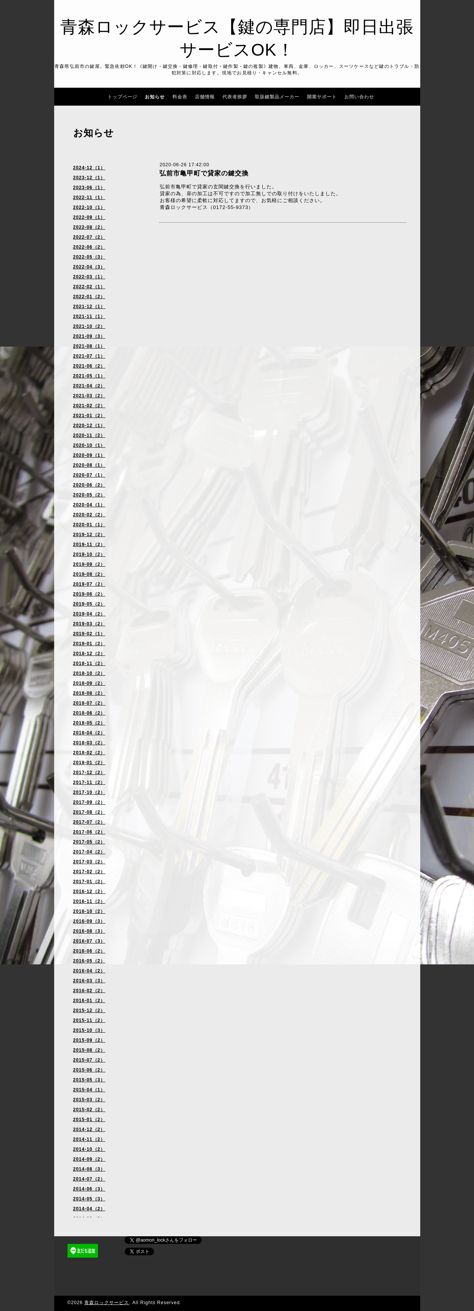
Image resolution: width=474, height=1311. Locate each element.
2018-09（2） (89, 683)
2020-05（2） (89, 495)
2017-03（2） (89, 861)
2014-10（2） (89, 1149)
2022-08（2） (89, 227)
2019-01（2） (89, 643)
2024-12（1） (89, 167)
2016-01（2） (89, 1000)
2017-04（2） (89, 852)
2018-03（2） (89, 742)
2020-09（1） (89, 455)
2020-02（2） (89, 514)
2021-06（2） (89, 366)
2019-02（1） (89, 633)
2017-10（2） (89, 792)
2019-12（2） (89, 534)
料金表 (179, 97)
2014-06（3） (89, 1189)
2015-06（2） (89, 1070)
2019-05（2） (89, 604)
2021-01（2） (89, 415)
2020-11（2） (89, 435)
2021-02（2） (89, 405)
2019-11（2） (89, 544)
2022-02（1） (89, 286)
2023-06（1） (89, 187)
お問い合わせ (359, 97)
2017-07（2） (89, 822)
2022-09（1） (89, 217)
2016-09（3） (89, 921)
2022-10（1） (89, 207)
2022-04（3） (89, 267)
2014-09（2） (89, 1159)
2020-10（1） (89, 445)
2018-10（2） (89, 673)
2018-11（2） (89, 663)
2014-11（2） (89, 1139)
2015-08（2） (89, 1050)
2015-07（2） (89, 1060)
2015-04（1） (89, 1089)
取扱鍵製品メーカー (277, 97)
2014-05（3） (89, 1199)
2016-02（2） (89, 990)
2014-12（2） (89, 1129)
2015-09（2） (89, 1040)
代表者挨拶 (234, 97)
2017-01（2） (89, 881)
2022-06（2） (89, 247)
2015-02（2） (89, 1109)
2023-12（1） (89, 177)
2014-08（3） (89, 1169)
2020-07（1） (89, 475)
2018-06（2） (89, 713)
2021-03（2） (89, 395)
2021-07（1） (89, 356)
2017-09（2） (89, 802)
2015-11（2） (89, 1020)
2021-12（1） (89, 306)
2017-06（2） (89, 832)
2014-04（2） (89, 1208)
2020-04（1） (89, 505)
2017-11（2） (89, 782)
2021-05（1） (89, 376)
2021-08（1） (89, 346)
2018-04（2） (89, 733)
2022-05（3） (89, 257)
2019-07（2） (89, 584)
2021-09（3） (89, 336)
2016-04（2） (89, 971)
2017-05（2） (89, 842)
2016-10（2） (89, 911)
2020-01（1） (89, 524)
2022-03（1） (89, 277)
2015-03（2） (89, 1099)
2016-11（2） (89, 901)
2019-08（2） (89, 574)
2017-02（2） (89, 871)
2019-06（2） (89, 594)
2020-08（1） (89, 465)
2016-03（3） (89, 980)
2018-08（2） (89, 693)
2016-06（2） (89, 951)
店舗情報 (205, 97)
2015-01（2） (89, 1119)
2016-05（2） (89, 961)
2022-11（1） (89, 197)
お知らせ (155, 97)
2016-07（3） (89, 941)
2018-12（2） (89, 653)
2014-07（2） (89, 1179)
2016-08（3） (89, 931)
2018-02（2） (89, 752)
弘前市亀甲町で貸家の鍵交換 (204, 173)
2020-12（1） (89, 425)
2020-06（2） (89, 485)
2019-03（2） (89, 624)
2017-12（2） (89, 772)
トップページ (122, 97)
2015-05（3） (89, 1080)
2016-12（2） (89, 891)
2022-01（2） (89, 296)
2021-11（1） (89, 316)
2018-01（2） (89, 762)
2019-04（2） (89, 614)
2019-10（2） (89, 554)
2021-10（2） (89, 326)
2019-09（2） (89, 564)
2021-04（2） (89, 386)
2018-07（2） (89, 703)
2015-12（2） (89, 1010)
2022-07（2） (89, 237)
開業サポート (322, 97)
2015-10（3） (89, 1030)
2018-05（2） (89, 723)
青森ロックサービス (106, 1302)
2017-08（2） (89, 812)
